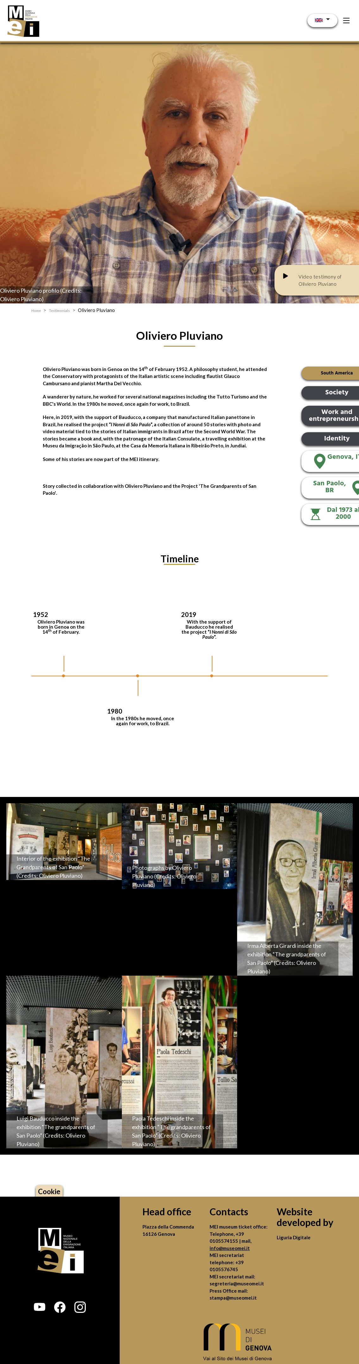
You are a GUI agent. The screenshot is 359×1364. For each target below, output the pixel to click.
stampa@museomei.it (233, 1298)
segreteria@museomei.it (237, 1283)
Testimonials (59, 310)
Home (36, 310)
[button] (39, 1307)
